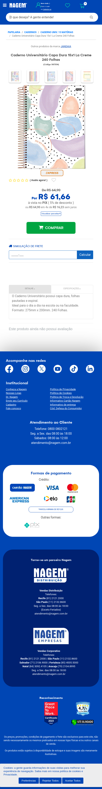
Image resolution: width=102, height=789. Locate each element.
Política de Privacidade (63, 389)
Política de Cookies (61, 393)
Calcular (85, 255)
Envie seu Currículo (16, 400)
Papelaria (14, 32)
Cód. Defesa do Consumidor (66, 408)
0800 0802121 (57, 429)
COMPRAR (51, 227)
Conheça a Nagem (16, 389)
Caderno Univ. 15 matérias (57, 32)
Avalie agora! (38, 180)
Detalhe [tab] (30, 288)
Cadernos (30, 32)
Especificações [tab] (72, 288)
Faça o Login (45, 6)
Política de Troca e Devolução (66, 396)
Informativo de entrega (63, 404)
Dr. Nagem (12, 396)
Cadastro (11, 404)
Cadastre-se (47, 9)
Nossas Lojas (13, 393)
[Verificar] (82, 722)
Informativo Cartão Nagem (65, 400)
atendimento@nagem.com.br (51, 443)
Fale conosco (13, 408)
